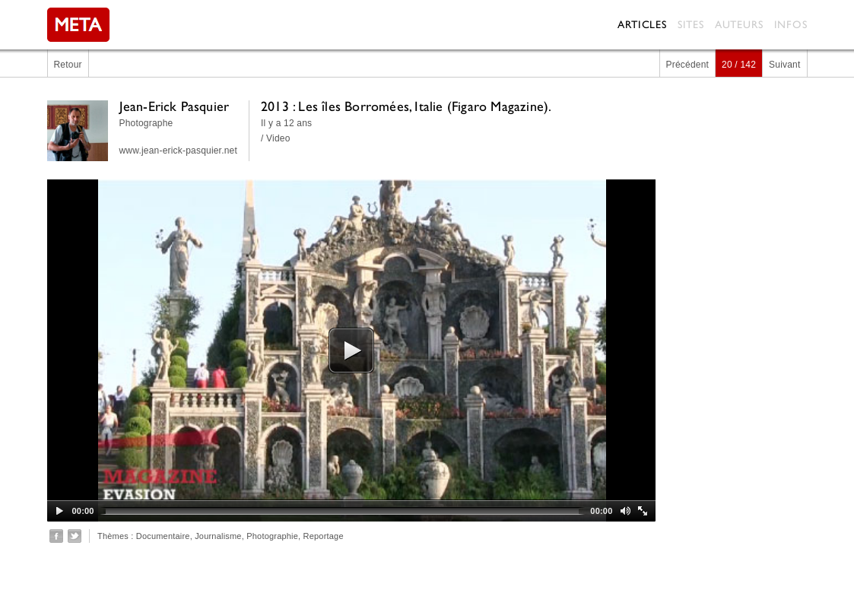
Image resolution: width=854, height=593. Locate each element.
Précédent (688, 64)
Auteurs (739, 24)
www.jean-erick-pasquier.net (178, 150)
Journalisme (218, 536)
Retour (68, 64)
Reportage (323, 536)
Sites (691, 24)
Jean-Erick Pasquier (174, 106)
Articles (641, 24)
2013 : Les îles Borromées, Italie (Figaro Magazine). (406, 106)
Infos (791, 24)
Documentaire (163, 536)
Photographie (272, 536)
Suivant (784, 64)
